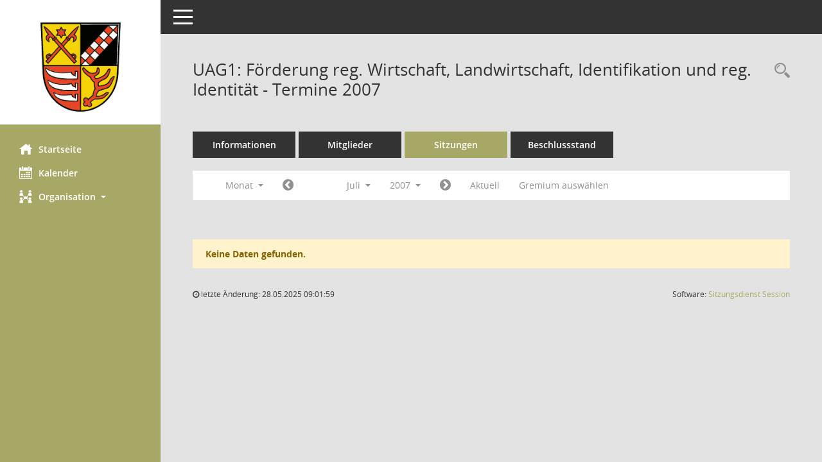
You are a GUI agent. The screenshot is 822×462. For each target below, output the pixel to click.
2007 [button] (405, 185)
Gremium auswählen (564, 185)
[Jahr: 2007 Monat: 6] (288, 185)
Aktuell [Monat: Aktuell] (485, 185)
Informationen (244, 145)
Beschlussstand (562, 145)
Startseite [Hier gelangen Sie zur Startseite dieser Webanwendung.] (50, 148)
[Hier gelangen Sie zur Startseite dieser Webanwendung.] (80, 67)
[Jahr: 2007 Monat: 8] (445, 185)
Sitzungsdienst (749, 294)
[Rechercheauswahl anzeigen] (779, 70)
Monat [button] (244, 185)
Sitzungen (456, 145)
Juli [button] (359, 185)
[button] (80, 197)
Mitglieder (350, 145)
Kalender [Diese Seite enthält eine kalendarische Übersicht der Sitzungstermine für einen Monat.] (48, 172)
